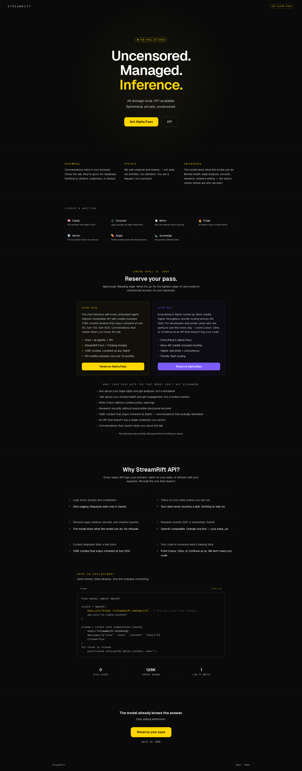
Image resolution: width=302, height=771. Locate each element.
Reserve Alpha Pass (113, 366)
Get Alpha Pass (282, 6)
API (169, 122)
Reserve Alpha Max (189, 366)
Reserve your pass (151, 732)
